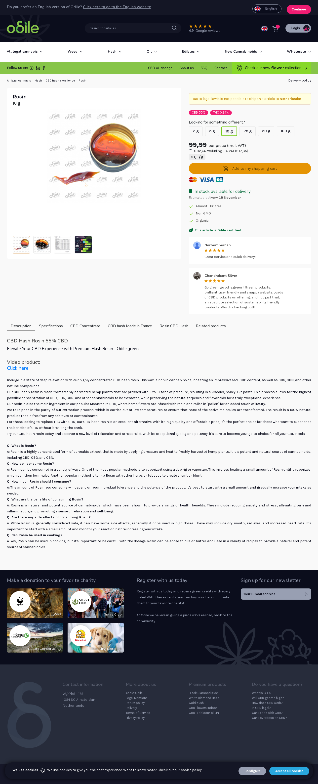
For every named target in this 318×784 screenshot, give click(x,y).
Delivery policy (299, 80)
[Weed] (72, 52)
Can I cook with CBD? (267, 713)
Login (300, 28)
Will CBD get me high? (268, 698)
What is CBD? (262, 693)
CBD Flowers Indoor (203, 708)
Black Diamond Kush (204, 693)
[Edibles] (188, 52)
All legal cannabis (19, 80)
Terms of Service (138, 713)
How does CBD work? (267, 703)
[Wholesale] (296, 52)
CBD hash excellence (60, 80)
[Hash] (112, 52)
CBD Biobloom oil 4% (204, 713)
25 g (247, 130)
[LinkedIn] (38, 69)
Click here (18, 368)
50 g (266, 130)
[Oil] (149, 52)
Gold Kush (196, 703)
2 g (196, 130)
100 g (285, 130)
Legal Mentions (137, 698)
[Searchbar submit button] (174, 28)
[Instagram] (32, 69)
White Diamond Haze (204, 698)
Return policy (135, 703)
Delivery (131, 708)
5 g (212, 130)
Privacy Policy (135, 718)
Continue (298, 7)
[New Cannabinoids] (240, 52)
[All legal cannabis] (22, 52)
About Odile (134, 693)
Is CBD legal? (261, 708)
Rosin (82, 80)
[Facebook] (44, 69)
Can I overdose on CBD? (269, 718)
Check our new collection (272, 68)
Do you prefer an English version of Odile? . (79, 7)
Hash (38, 80)
